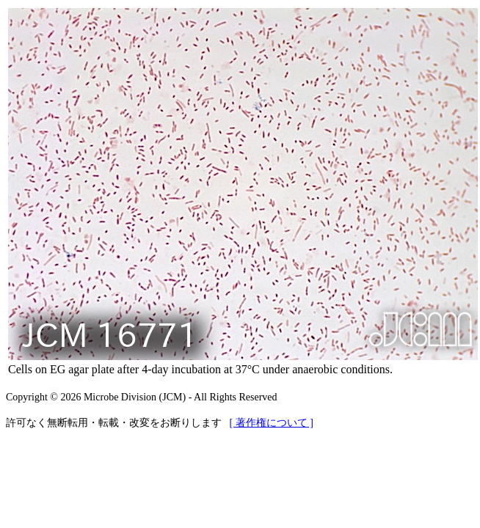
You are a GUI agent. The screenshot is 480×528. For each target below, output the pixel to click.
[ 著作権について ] (271, 422)
